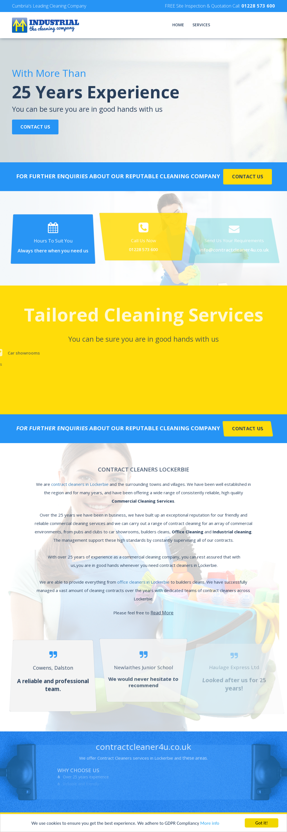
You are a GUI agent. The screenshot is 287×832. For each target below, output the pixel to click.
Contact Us (35, 127)
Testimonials (232, 24)
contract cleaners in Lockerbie (80, 484)
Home (178, 24)
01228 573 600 (258, 6)
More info (209, 823)
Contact (265, 24)
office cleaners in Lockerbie (143, 582)
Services (201, 24)
